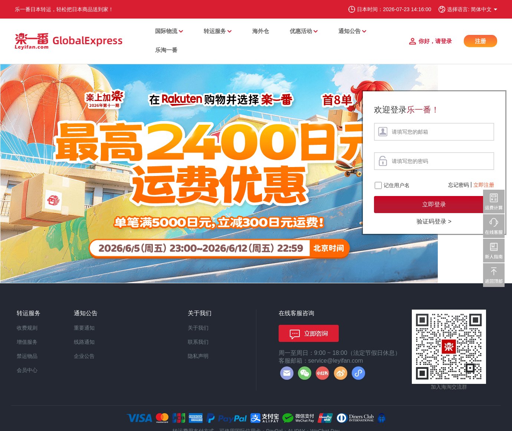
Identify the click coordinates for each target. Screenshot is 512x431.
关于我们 (198, 328)
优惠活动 (301, 31)
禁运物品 (27, 356)
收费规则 (27, 328)
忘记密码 (458, 185)
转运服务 (215, 31)
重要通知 (84, 328)
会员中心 (27, 370)
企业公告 (84, 356)
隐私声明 (198, 356)
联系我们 (198, 342)
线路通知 (84, 342)
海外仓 (260, 31)
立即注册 (483, 185)
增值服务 (27, 342)
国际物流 (166, 31)
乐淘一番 (166, 50)
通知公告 (349, 31)
